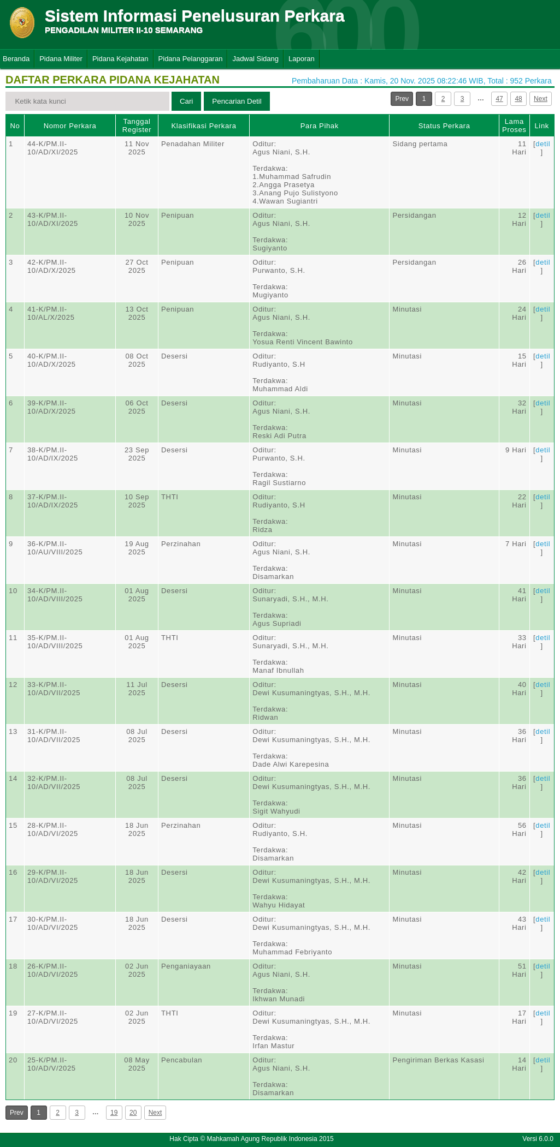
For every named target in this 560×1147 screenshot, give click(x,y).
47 (499, 99)
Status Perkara (444, 126)
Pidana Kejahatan (120, 59)
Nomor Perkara (70, 126)
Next (540, 99)
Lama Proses (514, 125)
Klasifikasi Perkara (203, 126)
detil (542, 144)
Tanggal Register (137, 125)
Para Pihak (319, 126)
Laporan (301, 59)
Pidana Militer (60, 59)
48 (518, 99)
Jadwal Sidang (255, 59)
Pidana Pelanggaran (190, 59)
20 (133, 1112)
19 (113, 1112)
